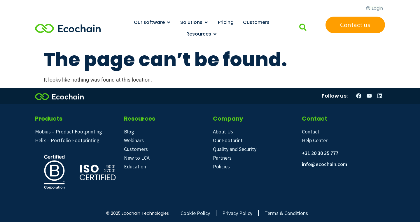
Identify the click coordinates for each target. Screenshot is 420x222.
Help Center (315, 140)
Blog (129, 131)
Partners (222, 157)
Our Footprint (228, 140)
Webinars (134, 140)
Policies (221, 166)
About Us (223, 131)
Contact (310, 131)
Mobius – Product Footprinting (68, 131)
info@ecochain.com (324, 164)
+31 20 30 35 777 (320, 153)
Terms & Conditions (286, 213)
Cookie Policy (195, 213)
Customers (136, 149)
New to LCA (137, 157)
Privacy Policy (237, 213)
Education (135, 166)
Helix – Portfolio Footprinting (67, 140)
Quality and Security (234, 149)
